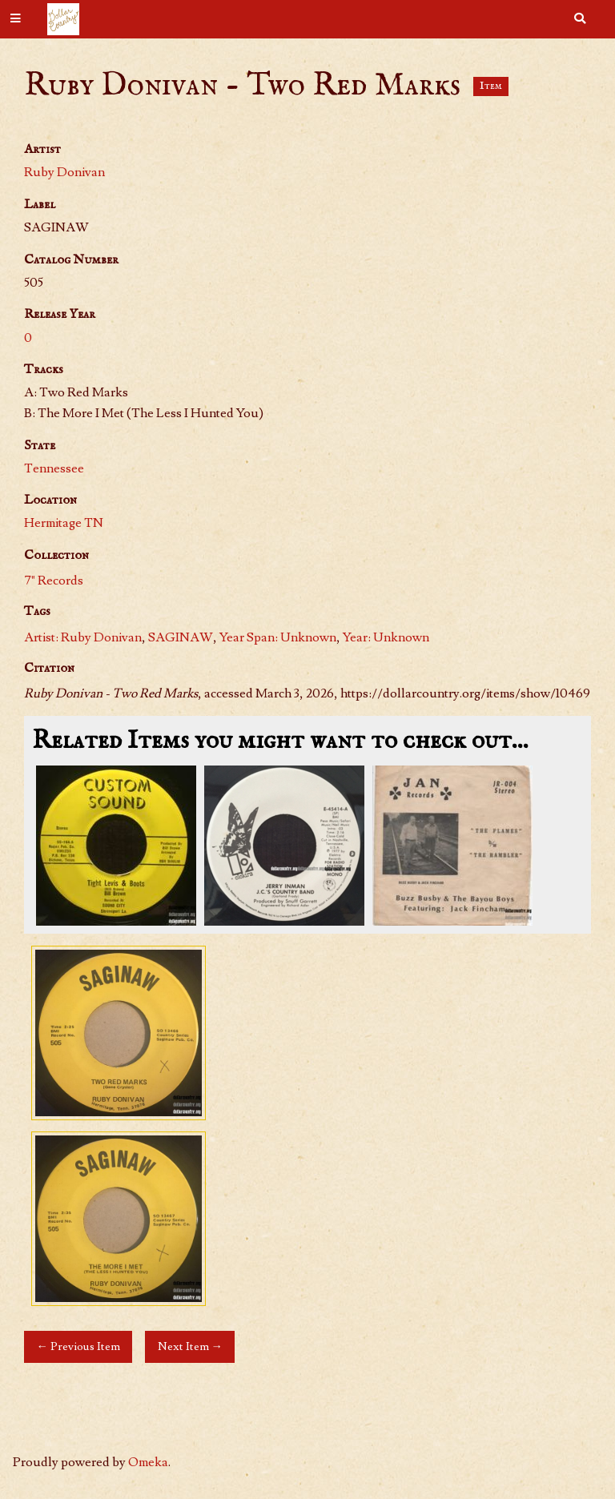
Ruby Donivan (64, 172)
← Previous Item (77, 1346)
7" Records (53, 581)
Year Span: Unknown (277, 637)
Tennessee (54, 468)
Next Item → (190, 1346)
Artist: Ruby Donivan (83, 637)
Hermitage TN (63, 523)
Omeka (148, 1462)
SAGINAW (180, 637)
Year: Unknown (386, 637)
